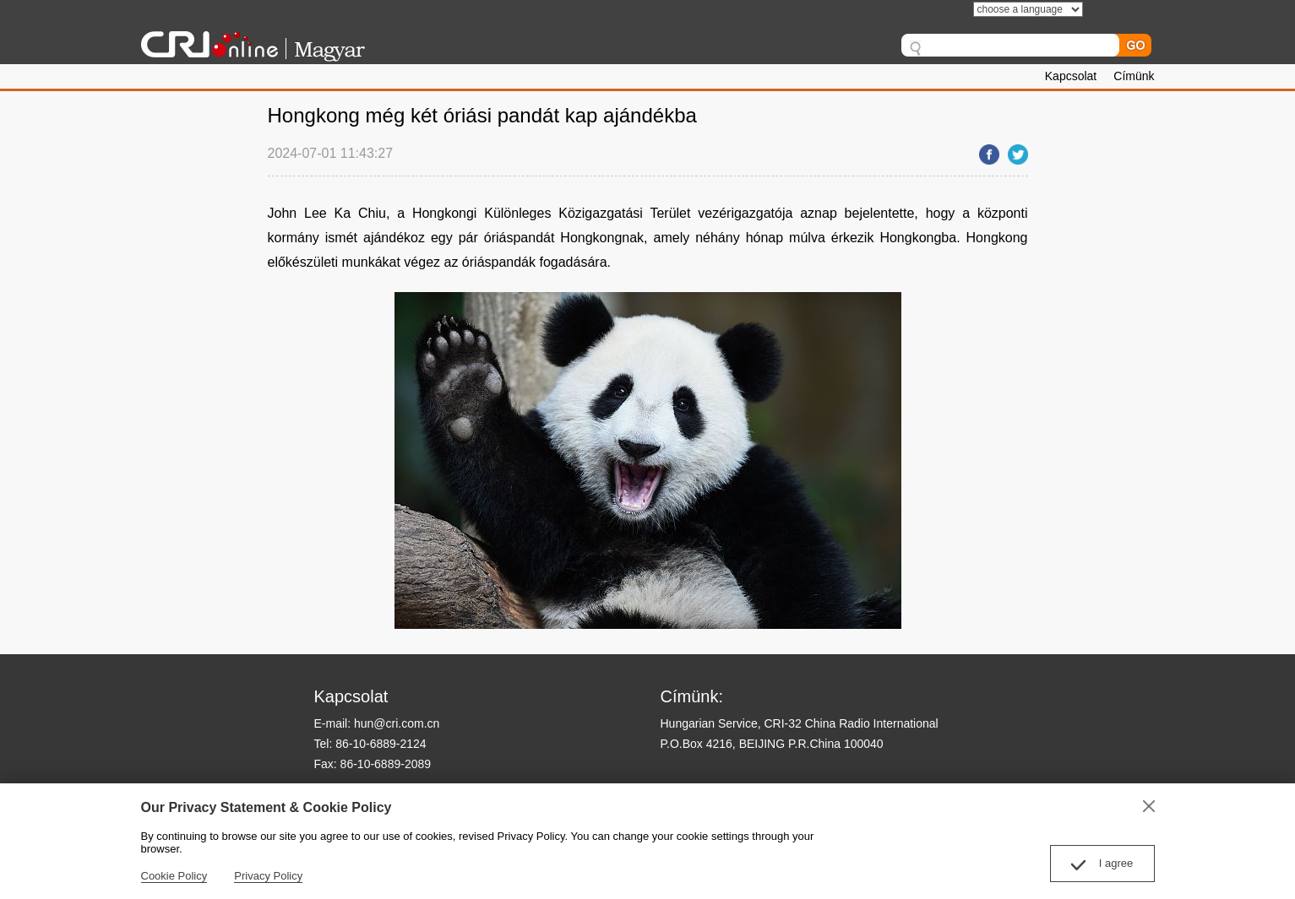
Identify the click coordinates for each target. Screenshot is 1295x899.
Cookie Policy (174, 875)
